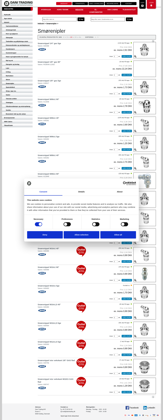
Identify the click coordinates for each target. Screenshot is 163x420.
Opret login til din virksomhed (70, 416)
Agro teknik (8, 18)
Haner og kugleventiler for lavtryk (17, 56)
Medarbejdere (112, 3)
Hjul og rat (9, 60)
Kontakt (128, 3)
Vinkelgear (9, 102)
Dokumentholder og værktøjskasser (18, 45)
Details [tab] (81, 192)
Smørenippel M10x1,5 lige (49, 323)
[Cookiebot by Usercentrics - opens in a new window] (125, 183)
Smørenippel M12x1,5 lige (49, 342)
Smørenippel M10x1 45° (48, 248)
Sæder (8, 95)
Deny (45, 235)
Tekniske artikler (11, 98)
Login (151, 4)
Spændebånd (10, 87)
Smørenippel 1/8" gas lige (49, 81)
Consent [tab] (43, 192)
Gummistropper (11, 53)
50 (67, 37)
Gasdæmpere (10, 49)
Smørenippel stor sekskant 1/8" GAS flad (56, 360)
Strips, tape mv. (11, 91)
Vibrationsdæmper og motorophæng (18, 106)
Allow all (118, 235)
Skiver (8, 79)
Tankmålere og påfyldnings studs (17, 41)
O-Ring (8, 72)
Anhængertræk (11, 30)
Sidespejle (9, 37)
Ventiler (8, 110)
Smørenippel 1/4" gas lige (49, 43)
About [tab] (120, 192)
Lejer (7, 68)
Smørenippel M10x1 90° (48, 267)
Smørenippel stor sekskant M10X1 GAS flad (55, 380)
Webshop (63, 3)
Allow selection (81, 235)
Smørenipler (10, 83)
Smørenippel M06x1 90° (48, 99)
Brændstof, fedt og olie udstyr (16, 114)
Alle (80, 37)
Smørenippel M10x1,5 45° (49, 304)
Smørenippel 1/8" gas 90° (49, 62)
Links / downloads (96, 3)
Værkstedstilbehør (12, 26)
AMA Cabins (8, 121)
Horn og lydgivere (12, 34)
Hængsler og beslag (12, 64)
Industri (6, 22)
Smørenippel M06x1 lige (48, 136)
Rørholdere (9, 76)
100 (71, 37)
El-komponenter (9, 118)
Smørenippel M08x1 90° (48, 174)
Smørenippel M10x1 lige (48, 286)
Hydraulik (7, 14)
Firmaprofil (80, 3)
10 (63, 37)
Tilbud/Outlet (8, 125)
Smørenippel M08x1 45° (48, 155)
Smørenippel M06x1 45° (48, 118)
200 (75, 37)
